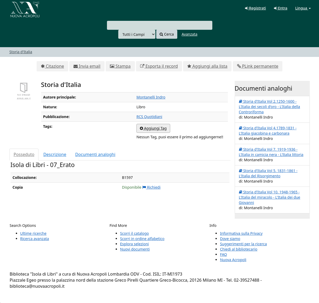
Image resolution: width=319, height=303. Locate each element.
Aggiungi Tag (153, 128)
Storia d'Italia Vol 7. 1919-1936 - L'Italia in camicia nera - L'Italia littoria (271, 152)
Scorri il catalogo (134, 233)
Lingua (303, 8)
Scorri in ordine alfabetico (142, 238)
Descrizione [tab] (54, 154)
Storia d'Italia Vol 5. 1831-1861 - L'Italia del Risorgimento (268, 173)
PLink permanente (257, 66)
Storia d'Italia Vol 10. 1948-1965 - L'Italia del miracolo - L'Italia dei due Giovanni (269, 197)
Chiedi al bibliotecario (238, 249)
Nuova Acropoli (233, 259)
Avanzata (189, 34)
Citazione (52, 66)
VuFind (17, 8)
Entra (280, 8)
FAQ (223, 254)
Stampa (120, 66)
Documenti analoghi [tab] (95, 154)
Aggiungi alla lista (207, 66)
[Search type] (136, 34)
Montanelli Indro (150, 97)
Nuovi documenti (135, 249)
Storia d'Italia (20, 51)
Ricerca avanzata (34, 238)
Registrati (255, 8)
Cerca (167, 34)
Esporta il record (159, 66)
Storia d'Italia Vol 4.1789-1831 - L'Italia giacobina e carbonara (268, 130)
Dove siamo (230, 238)
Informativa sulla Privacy (241, 233)
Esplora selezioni (134, 243)
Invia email (86, 66)
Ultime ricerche (33, 233)
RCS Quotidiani (149, 116)
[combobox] (159, 25)
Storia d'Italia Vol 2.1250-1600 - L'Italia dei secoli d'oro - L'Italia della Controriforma (269, 106)
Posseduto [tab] (24, 154)
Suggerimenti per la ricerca (243, 243)
